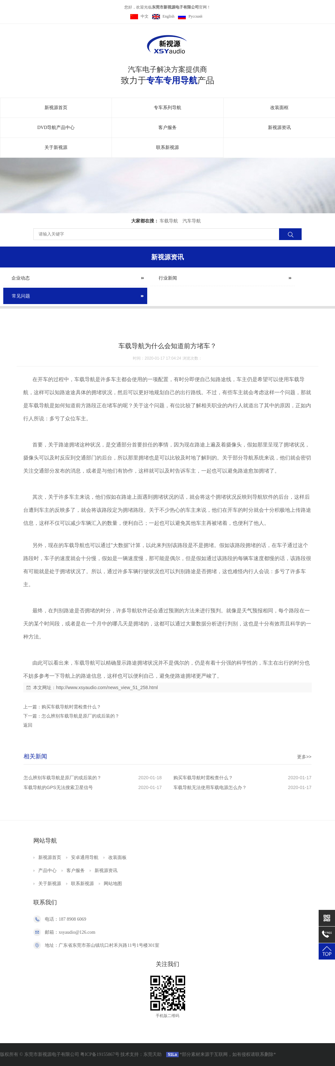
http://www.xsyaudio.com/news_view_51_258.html (107, 687)
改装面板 (117, 857)
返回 (27, 725)
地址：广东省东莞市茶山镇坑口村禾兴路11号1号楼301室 (102, 945)
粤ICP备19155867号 (99, 1054)
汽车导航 (192, 220)
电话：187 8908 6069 (65, 919)
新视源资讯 (279, 127)
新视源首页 (55, 107)
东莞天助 (152, 1054)
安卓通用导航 (84, 857)
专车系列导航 (167, 107)
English (163, 16)
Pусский (190, 16)
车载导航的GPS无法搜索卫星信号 (58, 787)
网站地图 (113, 883)
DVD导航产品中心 (56, 127)
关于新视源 (55, 147)
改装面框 (279, 107)
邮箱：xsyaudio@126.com (70, 932)
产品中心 (47, 870)
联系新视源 (167, 147)
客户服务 (167, 127)
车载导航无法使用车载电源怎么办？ (210, 787)
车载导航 (169, 220)
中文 (139, 16)
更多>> (304, 756)
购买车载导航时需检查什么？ (71, 706)
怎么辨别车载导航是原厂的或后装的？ (80, 716)
